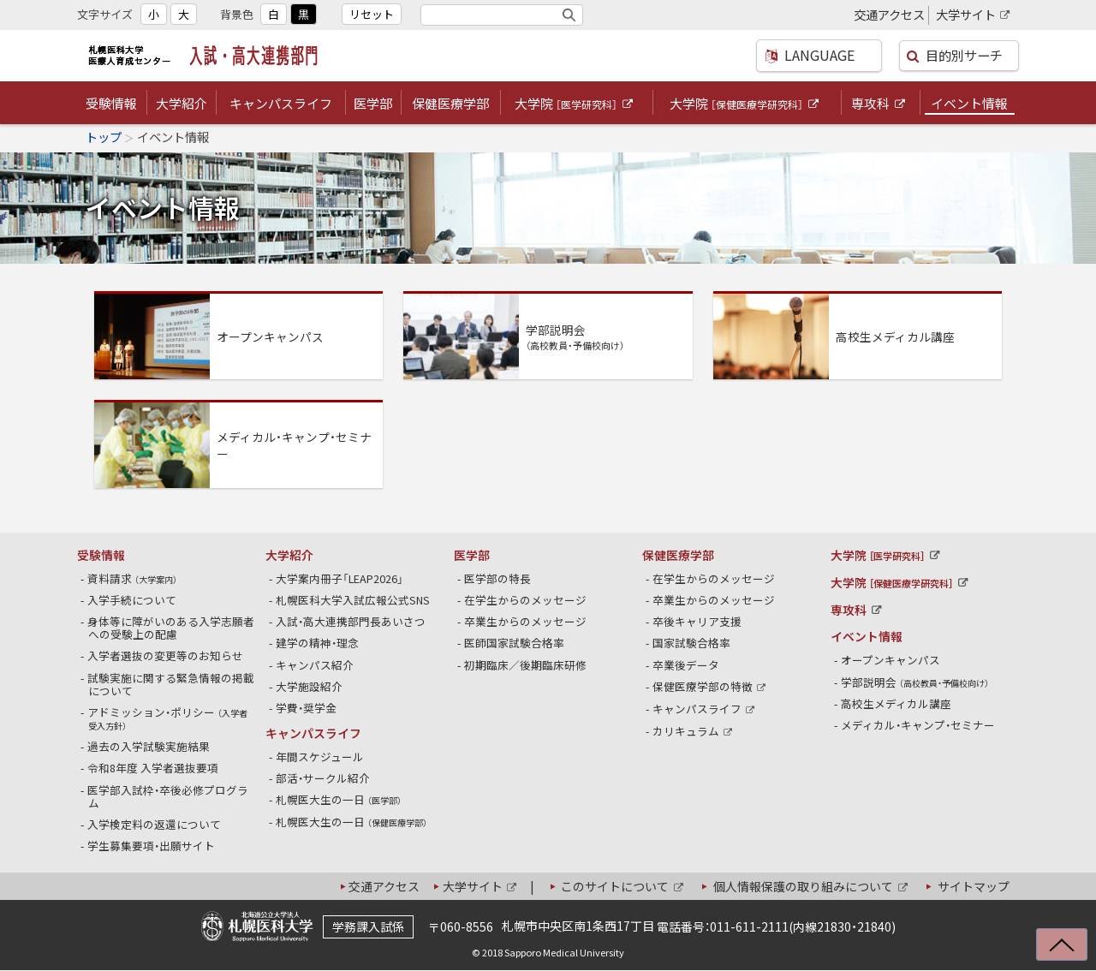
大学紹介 (181, 103)
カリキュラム (694, 731)
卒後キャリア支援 (697, 621)
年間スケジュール (320, 756)
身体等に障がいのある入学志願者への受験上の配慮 (171, 627)
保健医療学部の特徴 (710, 686)
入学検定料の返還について (154, 824)
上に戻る (1054, 953)
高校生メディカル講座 (896, 703)
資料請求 (132, 578)
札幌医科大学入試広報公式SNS (353, 600)
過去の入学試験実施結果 (149, 746)
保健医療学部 (450, 103)
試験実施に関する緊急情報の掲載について (171, 684)
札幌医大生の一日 (339, 799)
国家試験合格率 (691, 642)
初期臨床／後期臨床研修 (526, 665)
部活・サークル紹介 (323, 778)
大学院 (575, 105)
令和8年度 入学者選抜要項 (153, 768)
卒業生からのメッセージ (526, 621)
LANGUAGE (813, 55)
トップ (104, 137)
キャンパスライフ (280, 103)
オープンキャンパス (891, 660)
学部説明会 (915, 682)
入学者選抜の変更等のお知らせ (165, 655)
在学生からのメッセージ (526, 600)
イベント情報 (969, 103)
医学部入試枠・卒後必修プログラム (168, 796)
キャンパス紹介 (315, 665)
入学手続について (132, 600)
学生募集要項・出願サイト (151, 845)
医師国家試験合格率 (514, 642)
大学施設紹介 (309, 686)
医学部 (373, 103)
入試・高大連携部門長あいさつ (351, 621)
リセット (371, 14)
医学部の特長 (498, 578)
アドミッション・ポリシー (167, 718)
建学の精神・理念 (318, 642)
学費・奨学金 (307, 708)
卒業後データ (686, 665)
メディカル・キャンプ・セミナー (918, 725)
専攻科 (879, 105)
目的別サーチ (963, 55)
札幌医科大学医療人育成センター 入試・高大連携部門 (207, 55)
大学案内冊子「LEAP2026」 (340, 578)
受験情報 (111, 103)
